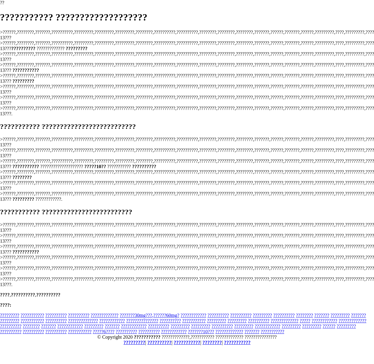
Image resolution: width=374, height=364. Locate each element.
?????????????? (83, 320)
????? (305, 320)
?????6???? (103, 331)
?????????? (56, 315)
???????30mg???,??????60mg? (149, 315)
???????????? (193, 315)
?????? (328, 326)
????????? (9, 315)
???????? (304, 315)
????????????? (104, 315)
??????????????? (142, 320)
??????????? (32, 315)
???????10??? (201, 331)
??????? (321, 315)
